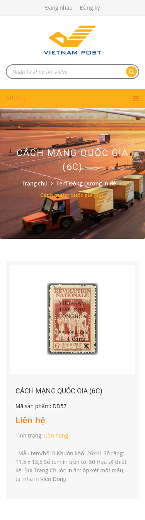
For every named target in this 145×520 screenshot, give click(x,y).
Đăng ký (90, 7)
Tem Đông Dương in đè (86, 183)
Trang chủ (35, 183)
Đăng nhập (58, 7)
